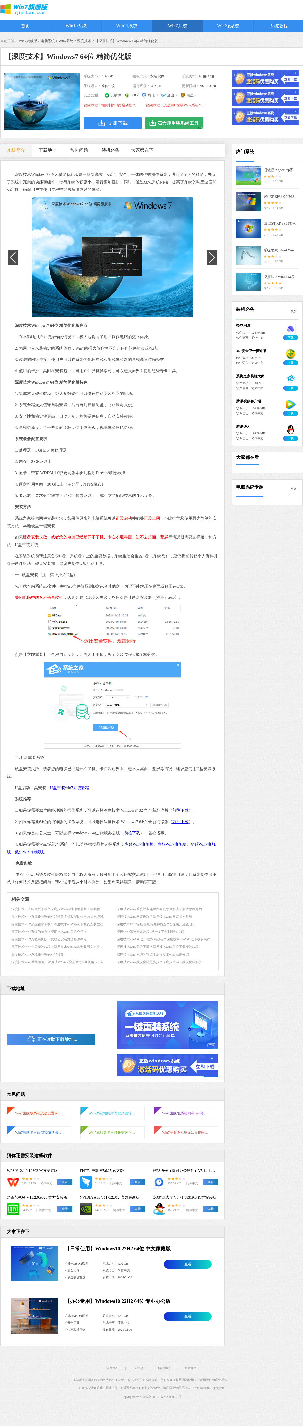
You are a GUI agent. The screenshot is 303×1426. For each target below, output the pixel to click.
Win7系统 (177, 25)
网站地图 (191, 1368)
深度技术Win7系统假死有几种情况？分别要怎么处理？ (156, 924)
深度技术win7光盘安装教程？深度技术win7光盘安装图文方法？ (57, 947)
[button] (107, 309)
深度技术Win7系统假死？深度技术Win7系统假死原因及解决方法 (57, 962)
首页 (25, 25)
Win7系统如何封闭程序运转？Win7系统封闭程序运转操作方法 (112, 1113)
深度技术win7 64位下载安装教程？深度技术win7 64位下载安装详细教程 (168, 939)
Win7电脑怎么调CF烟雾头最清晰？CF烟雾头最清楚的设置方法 (39, 1133)
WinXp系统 (228, 25)
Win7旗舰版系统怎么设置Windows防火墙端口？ (39, 1113)
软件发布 (112, 1368)
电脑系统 (48, 41)
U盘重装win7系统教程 (69, 788)
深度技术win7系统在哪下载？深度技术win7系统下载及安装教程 (57, 924)
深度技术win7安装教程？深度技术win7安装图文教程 (154, 917)
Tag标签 (138, 1368)
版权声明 (164, 1368)
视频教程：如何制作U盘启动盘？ (110, 105)
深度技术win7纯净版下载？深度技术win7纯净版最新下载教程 (55, 909)
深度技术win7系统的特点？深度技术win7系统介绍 (153, 954)
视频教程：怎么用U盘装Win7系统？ (174, 105)
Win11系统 (126, 25)
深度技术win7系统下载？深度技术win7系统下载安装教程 (158, 947)
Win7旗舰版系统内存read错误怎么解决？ (186, 1113)
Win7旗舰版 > (30, 41)
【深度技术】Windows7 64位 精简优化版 (126, 41)
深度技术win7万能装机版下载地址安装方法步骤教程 (49, 939)
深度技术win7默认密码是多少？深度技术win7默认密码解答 (159, 962)
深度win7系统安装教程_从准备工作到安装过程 (150, 932)
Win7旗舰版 (143, 844)
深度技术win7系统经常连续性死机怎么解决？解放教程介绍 (159, 909)
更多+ (295, 311)
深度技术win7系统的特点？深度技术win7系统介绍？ (49, 932)
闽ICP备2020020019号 (167, 1397)
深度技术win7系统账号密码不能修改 (37, 954)
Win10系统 (76, 25)
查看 (187, 1264)
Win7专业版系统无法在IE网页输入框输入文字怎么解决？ (186, 1133)
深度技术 (84, 41)
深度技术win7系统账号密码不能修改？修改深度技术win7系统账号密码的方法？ (68, 917)
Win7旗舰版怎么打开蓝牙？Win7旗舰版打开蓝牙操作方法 (112, 1133)
